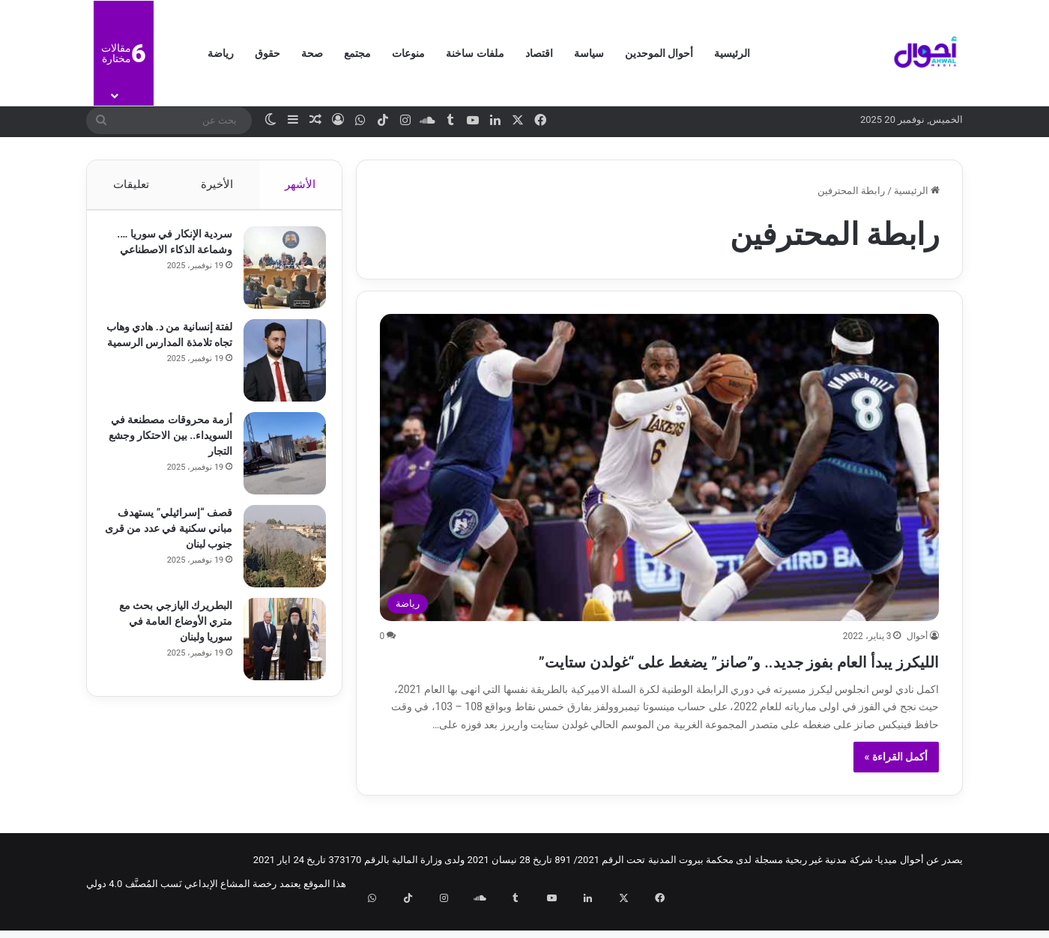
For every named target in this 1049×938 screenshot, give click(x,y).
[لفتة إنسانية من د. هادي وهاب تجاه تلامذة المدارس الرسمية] (278, 367)
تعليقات (130, 184)
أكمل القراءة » (896, 784)
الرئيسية (732, 53)
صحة (312, 53)
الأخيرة (217, 184)
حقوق (267, 53)
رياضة (221, 53)
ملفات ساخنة (475, 53)
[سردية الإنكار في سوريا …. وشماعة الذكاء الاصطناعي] (278, 274)
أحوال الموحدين (659, 53)
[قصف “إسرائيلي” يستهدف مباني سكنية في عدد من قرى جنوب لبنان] (278, 553)
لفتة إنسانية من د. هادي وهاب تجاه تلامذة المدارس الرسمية (169, 349)
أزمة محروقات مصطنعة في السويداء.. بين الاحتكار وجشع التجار (170, 442)
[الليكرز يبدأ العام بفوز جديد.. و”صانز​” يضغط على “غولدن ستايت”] (660, 467)
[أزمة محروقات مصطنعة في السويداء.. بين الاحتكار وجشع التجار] (278, 460)
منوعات (408, 53)
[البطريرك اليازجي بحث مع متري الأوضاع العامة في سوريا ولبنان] (278, 646)
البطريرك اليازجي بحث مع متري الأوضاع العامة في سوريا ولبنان (169, 628)
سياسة (589, 53)
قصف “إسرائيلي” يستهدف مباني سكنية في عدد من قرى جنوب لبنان (168, 535)
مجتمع (357, 53)
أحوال (917, 636)
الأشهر (300, 184)
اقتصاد (539, 53)
